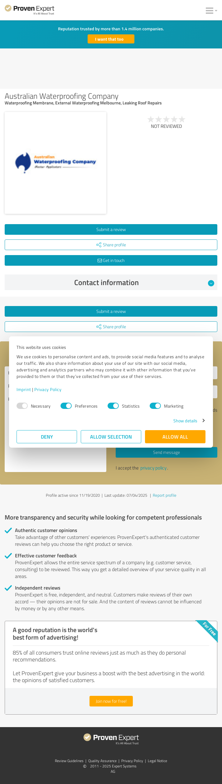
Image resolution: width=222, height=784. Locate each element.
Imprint (24, 389)
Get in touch (111, 260)
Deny (47, 436)
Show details (185, 421)
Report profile (164, 495)
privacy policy (153, 468)
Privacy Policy (47, 389)
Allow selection (111, 436)
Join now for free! (111, 701)
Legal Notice (157, 760)
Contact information (144, 282)
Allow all (175, 436)
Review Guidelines (69, 760)
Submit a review (111, 229)
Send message (166, 452)
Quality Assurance (102, 760)
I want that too (109, 39)
